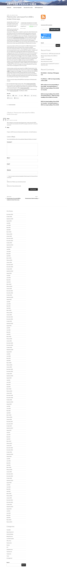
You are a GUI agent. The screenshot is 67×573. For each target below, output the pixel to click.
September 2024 (10, 244)
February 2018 (9, 417)
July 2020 (8, 353)
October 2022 (9, 295)
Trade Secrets (9, 551)
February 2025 (9, 234)
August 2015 (9, 482)
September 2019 (10, 375)
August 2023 (9, 273)
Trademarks (9, 553)
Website (9, 170)
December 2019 (10, 369)
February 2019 (9, 391)
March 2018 (9, 415)
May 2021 (8, 332)
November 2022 (10, 292)
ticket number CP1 (14, 90)
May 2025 (8, 227)
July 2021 (8, 327)
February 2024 (9, 260)
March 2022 (9, 310)
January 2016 (9, 471)
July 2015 (8, 484)
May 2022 (8, 305)
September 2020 (10, 349)
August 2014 (9, 508)
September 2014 (10, 506)
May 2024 (8, 253)
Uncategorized (9, 558)
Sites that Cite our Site (28, 7)
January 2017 (9, 445)
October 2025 (9, 216)
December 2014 (10, 500)
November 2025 (10, 214)
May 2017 (8, 436)
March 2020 (9, 362)
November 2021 (10, 319)
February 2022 (9, 312)
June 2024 (9, 251)
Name (8, 157)
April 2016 (8, 465)
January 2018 (9, 419)
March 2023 (9, 284)
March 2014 (9, 519)
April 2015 (8, 491)
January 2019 (9, 393)
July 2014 (8, 510)
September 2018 (10, 401)
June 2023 (9, 277)
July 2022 (8, 301)
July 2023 (8, 275)
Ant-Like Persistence (22, 4)
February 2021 (9, 338)
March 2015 (9, 493)
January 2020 (9, 367)
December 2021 (10, 316)
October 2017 (9, 425)
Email (8, 164)
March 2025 (9, 231)
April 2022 (8, 308)
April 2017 (8, 439)
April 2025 (9, 229)
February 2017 (9, 443)
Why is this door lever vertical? (46, 61)
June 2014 (9, 513)
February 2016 (9, 469)
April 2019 (8, 386)
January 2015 (9, 497)
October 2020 (9, 347)
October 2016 (9, 452)
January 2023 (9, 288)
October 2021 (9, 321)
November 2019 (10, 371)
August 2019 (9, 377)
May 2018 (8, 410)
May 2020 (9, 358)
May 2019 (8, 384)
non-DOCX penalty (10, 538)
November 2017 (10, 423)
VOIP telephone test (39, 7)
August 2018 (9, 404)
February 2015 (9, 495)
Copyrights (9, 529)
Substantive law (10, 549)
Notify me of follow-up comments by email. (16, 181)
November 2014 (10, 502)
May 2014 (8, 515)
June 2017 (8, 434)
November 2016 (10, 449)
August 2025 (9, 220)
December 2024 (10, 238)
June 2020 (9, 356)
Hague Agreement (10, 532)
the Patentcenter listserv (19, 37)
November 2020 (10, 345)
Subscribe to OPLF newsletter (46, 24)
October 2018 (9, 399)
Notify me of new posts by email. (14, 186)
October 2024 (9, 242)
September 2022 (10, 297)
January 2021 (9, 340)
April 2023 (9, 282)
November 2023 (10, 266)
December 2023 (10, 264)
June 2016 (9, 460)
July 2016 (8, 458)
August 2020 (9, 351)
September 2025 (10, 218)
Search (42, 42)
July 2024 (8, 249)
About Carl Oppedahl (17, 7)
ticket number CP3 (31, 83)
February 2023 (9, 286)
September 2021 (10, 323)
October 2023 (9, 268)
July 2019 (8, 380)
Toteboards (9, 7)
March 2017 (9, 441)
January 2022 (9, 314)
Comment (9, 142)
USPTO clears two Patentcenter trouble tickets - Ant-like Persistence (24, 131)
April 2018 (8, 412)
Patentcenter (12, 104)
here (20, 55)
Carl (16, 15)
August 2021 (9, 325)
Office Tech (9, 540)
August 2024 (9, 247)
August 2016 (9, 456)
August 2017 (9, 430)
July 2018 (8, 406)
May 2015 (8, 489)
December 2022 (10, 290)
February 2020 (9, 364)
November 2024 (10, 240)
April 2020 (9, 360)
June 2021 (8, 330)
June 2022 (9, 303)
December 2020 (10, 343)
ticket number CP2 (25, 87)
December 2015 (10, 473)
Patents (8, 545)
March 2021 (9, 336)
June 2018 (9, 408)
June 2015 (9, 487)
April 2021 (8, 334)
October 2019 (9, 373)
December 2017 (10, 421)
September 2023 (10, 271)
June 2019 (9, 382)
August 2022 (9, 299)
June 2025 (9, 225)
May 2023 (8, 279)
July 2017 (8, 432)
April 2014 (8, 517)
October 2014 (9, 504)
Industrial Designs (10, 534)
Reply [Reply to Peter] (8, 127)
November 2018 (10, 397)
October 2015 (9, 478)
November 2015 (10, 476)
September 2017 (10, 428)
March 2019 (9, 388)
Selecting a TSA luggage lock (46, 59)
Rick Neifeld (43, 73)
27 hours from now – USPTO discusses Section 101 (50, 53)
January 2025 (9, 236)
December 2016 (10, 447)
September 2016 (10, 454)
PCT (7, 547)
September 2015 (10, 480)
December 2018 (10, 395)
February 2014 (9, 521)
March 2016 (9, 467)
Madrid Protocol (10, 536)
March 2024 (9, 258)
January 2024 (9, 262)
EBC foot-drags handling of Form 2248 (50, 104)
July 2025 (8, 223)
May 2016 (8, 463)
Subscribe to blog (55, 29)
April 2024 (9, 255)
